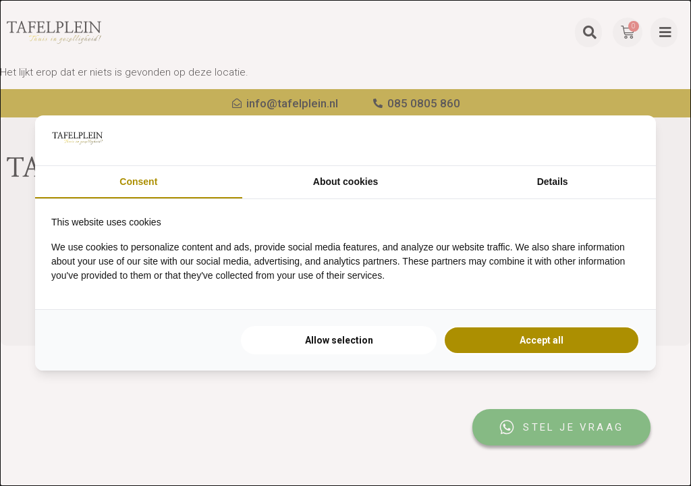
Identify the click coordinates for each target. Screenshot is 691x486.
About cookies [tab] (345, 181)
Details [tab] (552, 181)
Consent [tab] (138, 181)
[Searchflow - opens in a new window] (623, 140)
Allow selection (339, 340)
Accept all (541, 340)
